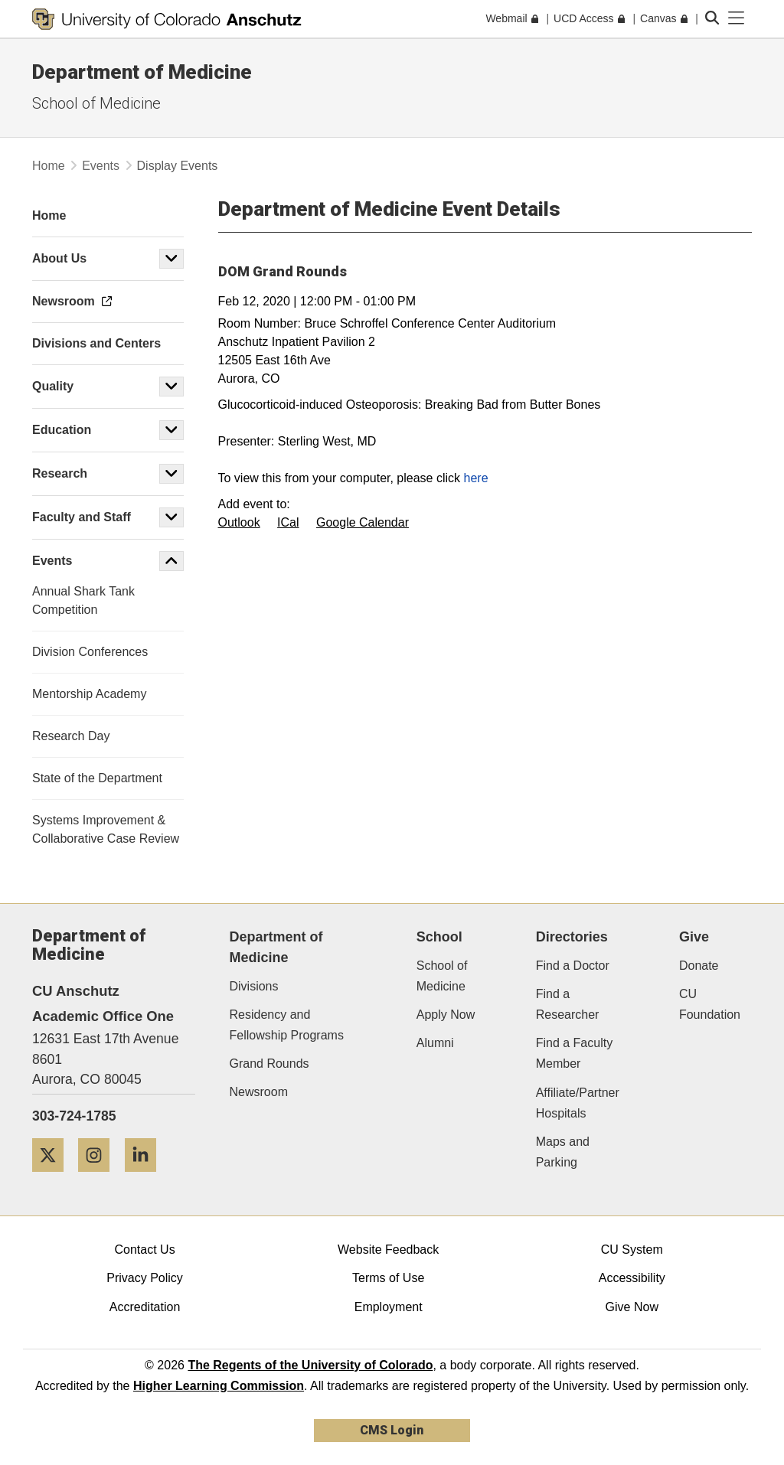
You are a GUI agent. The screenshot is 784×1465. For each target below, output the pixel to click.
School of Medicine (96, 103)
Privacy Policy (144, 1277)
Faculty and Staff (81, 517)
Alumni (435, 1042)
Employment (388, 1306)
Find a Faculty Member (574, 1053)
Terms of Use (388, 1277)
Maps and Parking (563, 1152)
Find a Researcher (567, 1004)
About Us (59, 258)
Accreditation (145, 1306)
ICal (288, 522)
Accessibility (632, 1277)
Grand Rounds (269, 1063)
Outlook (239, 522)
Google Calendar (362, 522)
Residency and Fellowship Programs (287, 1025)
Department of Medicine (142, 71)
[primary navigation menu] (736, 18)
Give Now (632, 1306)
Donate (699, 965)
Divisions (254, 986)
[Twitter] (53, 1177)
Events (100, 165)
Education (61, 429)
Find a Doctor (572, 965)
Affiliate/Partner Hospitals (577, 1103)
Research (61, 473)
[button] (171, 259)
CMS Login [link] (391, 1430)
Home (48, 165)
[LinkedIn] (146, 1177)
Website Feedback (388, 1249)
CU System (632, 1249)
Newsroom (259, 1091)
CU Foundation (709, 1004)
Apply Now (445, 1014)
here (476, 478)
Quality (53, 386)
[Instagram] (99, 1177)
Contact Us (144, 1249)
